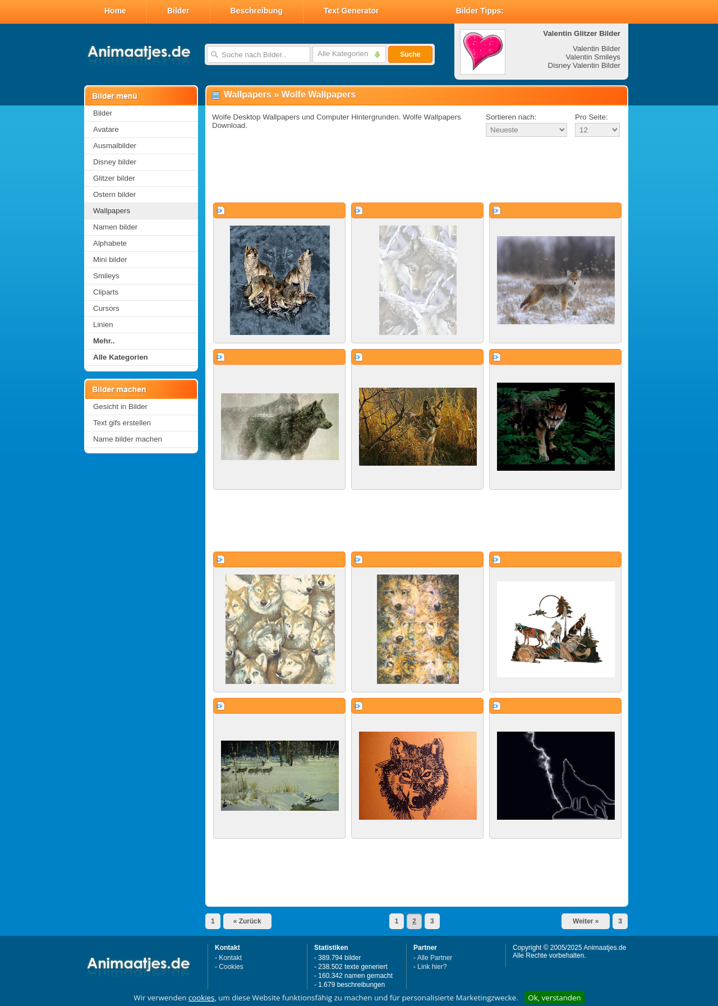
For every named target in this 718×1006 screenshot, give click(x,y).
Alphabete (110, 243)
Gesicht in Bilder (120, 406)
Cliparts (105, 292)
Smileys (106, 276)
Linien (103, 324)
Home (115, 10)
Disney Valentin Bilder (584, 65)
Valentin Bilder (596, 48)
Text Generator (351, 10)
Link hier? (432, 967)
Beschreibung (257, 10)
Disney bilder (114, 162)
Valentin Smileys (592, 57)
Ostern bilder (114, 194)
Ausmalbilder (114, 145)
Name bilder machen (127, 439)
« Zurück (247, 921)
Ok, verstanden (554, 998)
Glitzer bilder (114, 178)
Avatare (106, 129)
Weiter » (586, 921)
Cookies (231, 967)
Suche (410, 54)
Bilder (178, 10)
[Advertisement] (417, 170)
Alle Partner (435, 958)
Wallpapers (111, 210)
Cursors (106, 308)
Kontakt (230, 958)
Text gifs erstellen (122, 423)
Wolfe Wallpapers (319, 94)
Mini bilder (110, 259)
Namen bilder (115, 227)
